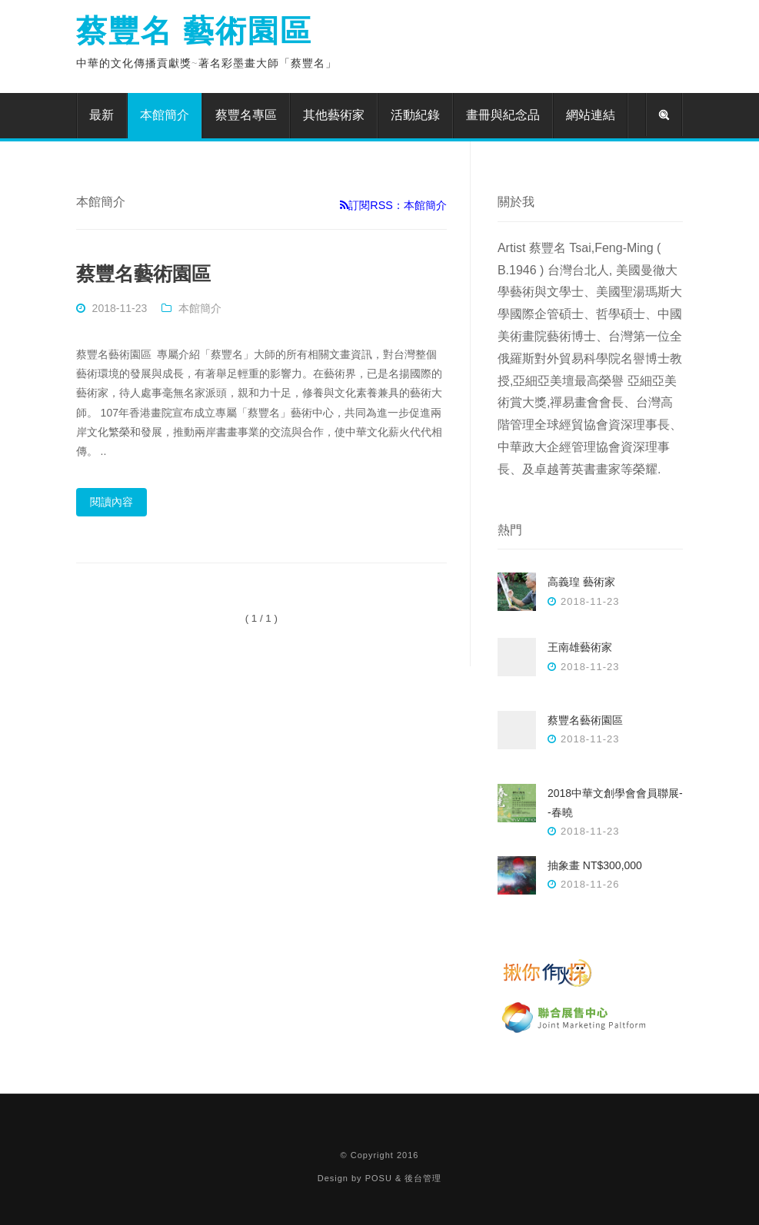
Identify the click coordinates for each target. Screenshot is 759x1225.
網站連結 (590, 114)
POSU (378, 1178)
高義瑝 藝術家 (581, 582)
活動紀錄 (415, 114)
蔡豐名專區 (246, 114)
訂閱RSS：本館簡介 (393, 205)
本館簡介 (164, 114)
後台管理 (422, 1178)
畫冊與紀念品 (503, 114)
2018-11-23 (120, 308)
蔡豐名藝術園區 (143, 273)
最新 (101, 114)
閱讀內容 (111, 502)
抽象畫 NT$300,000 (595, 865)
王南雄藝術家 (580, 647)
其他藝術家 (334, 114)
